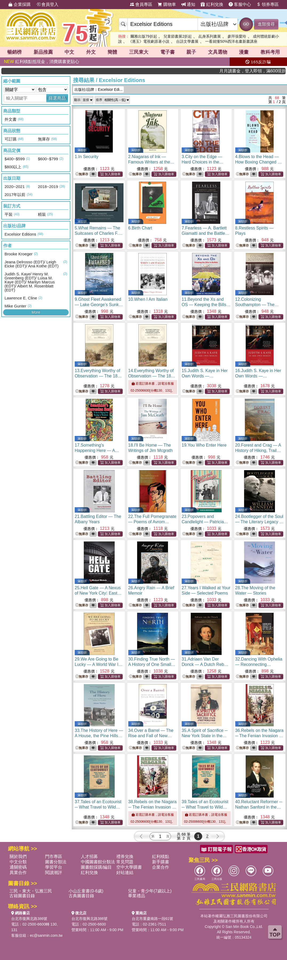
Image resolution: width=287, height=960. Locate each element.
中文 (69, 52)
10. (148, 299)
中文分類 (18, 862)
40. (258, 807)
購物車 (167, 4)
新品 (43, 52)
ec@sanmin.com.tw (46, 935)
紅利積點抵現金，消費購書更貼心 (41, 61)
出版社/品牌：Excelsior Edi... (98, 89)
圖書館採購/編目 (96, 867)
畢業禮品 (136, 895)
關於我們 (18, 856)
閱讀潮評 (53, 872)
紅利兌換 (212, 4)
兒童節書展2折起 (178, 36)
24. (259, 521)
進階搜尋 (266, 24)
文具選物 (217, 52)
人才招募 (89, 856)
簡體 (112, 52)
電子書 (167, 52)
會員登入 (47, 4)
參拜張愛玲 (237, 36)
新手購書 (160, 862)
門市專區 (53, 856)
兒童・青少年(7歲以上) (150, 891)
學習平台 (53, 867)
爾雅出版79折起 (143, 36)
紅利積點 (160, 856)
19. (204, 445)
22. (152, 521)
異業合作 (18, 872)
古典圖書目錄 (81, 895)
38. (152, 807)
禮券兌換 (124, 856)
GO (246, 24)
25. (98, 593)
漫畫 (244, 52)
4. (259, 162)
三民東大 (138, 52)
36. (259, 735)
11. (206, 304)
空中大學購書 (129, 867)
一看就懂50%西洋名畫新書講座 (231, 41)
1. (86, 156)
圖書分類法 (55, 862)
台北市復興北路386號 (29, 918)
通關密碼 (18, 867)
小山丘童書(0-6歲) (86, 891)
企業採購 (19, 4)
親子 (191, 52)
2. (151, 162)
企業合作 (160, 867)
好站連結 (124, 872)
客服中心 (240, 4)
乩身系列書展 (209, 36)
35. (205, 735)
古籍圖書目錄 (22, 895)
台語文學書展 (187, 41)
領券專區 (267, 4)
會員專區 (141, 4)
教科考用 (270, 52)
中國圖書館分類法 (98, 862)
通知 (188, 4)
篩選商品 (57, 98)
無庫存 (81, 174)
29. (99, 664)
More (36, 312)
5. (99, 233)
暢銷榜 (14, 52)
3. (203, 162)
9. (99, 304)
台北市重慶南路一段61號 (152, 918)
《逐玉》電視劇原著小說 (148, 41)
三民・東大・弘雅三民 (30, 891)
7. (205, 233)
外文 (91, 52)
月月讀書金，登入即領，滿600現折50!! (265, 71)
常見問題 (124, 862)
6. (140, 228)
